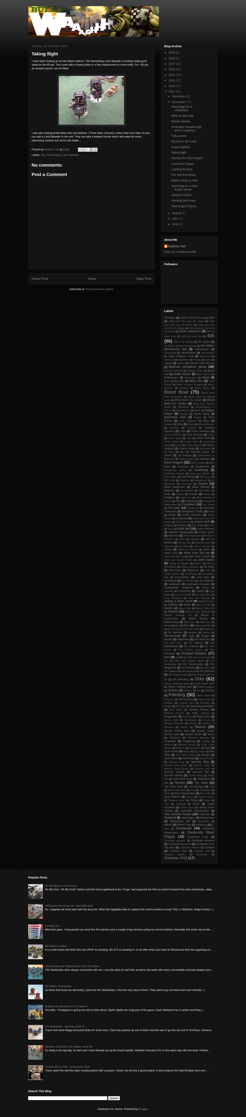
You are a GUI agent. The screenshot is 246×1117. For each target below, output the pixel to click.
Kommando (191, 574)
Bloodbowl (183, 407)
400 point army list (191, 336)
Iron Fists (183, 546)
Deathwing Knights (174, 473)
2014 (172, 80)
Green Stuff (202, 521)
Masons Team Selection (198, 611)
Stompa (205, 754)
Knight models (172, 574)
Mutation (192, 632)
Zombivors (202, 854)
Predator (168, 703)
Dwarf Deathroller (174, 487)
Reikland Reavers (174, 713)
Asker (208, 359)
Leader (205, 587)
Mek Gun (205, 622)
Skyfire (210, 734)
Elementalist (187, 490)
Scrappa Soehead (173, 723)
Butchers (174, 428)
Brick (180, 424)
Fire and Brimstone (183, 174)
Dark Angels (54, 154)
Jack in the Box (202, 546)
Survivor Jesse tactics (176, 768)
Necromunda (172, 635)
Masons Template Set (178, 615)
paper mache (204, 695)
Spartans (180, 748)
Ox (198, 690)
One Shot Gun (202, 639)
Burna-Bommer (206, 424)
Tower (167, 793)
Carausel (191, 428)
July (175, 218)
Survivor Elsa (200, 761)
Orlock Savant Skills (204, 683)
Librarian (168, 591)
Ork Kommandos (193, 664)
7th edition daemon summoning (180, 346)
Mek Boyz (189, 622)
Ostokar (188, 690)
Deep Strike (170, 477)
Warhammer (207, 817)
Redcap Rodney (199, 709)
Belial (205, 377)
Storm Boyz (170, 758)
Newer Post (40, 278)
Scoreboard (191, 720)
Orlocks (173, 690)
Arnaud (197, 359)
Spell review (171, 751)
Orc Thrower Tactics (191, 650)
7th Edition (204, 341)
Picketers (169, 699)
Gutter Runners (205, 528)
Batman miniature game (188, 367)
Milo (177, 625)
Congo (178, 445)
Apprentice (183, 359)
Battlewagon (171, 377)
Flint (178, 501)
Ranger (168, 706)
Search (192, 723)
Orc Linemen (191, 646)
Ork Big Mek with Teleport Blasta (184, 661)
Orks (199, 678)
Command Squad (182, 163)
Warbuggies (188, 817)
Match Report (198, 618)
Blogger (143, 1108)
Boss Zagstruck (188, 421)
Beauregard (190, 377)
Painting (176, 694)
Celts (183, 431)
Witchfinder (203, 821)
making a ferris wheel (178, 601)
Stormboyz (188, 758)
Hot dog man (184, 542)
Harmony (173, 535)
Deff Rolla (169, 480)
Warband (170, 817)
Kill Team (209, 566)
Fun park (174, 507)
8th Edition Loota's (56, 946)
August (177, 213)
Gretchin (182, 525)
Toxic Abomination (184, 793)
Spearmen (194, 748)
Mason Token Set (205, 608)
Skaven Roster (193, 734)
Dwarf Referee (200, 487)
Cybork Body (186, 448)
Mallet (187, 604)
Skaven (200, 727)
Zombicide (184, 828)
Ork (177, 657)
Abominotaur (208, 353)
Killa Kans (175, 570)
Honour (195, 539)
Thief (211, 786)
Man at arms (203, 605)
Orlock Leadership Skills (176, 683)
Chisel (211, 434)
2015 (172, 75)
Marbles (168, 608)
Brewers (168, 424)
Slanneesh (175, 738)
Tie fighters (205, 790)
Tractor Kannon (206, 797)
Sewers (184, 727)
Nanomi (207, 632)
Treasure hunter (176, 800)
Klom (207, 570)
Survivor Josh (202, 768)
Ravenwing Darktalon (202, 706)
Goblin (172, 514)
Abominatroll (188, 352)
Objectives (183, 639)
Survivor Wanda (173, 775)
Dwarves (169, 490)
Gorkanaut (182, 518)
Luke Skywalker (173, 598)
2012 (172, 91)
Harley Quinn (206, 532)
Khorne (198, 563)
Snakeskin (170, 741)
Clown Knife (203, 438)
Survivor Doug (177, 762)
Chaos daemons (200, 431)
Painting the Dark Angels (187, 158)
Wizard (168, 824)
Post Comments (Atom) (99, 289)
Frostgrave (188, 504)
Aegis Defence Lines (181, 356)
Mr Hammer (175, 632)
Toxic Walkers (172, 796)
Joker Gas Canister (199, 556)
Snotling (206, 741)
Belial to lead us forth (184, 180)
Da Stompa (185, 455)
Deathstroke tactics (175, 470)
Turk (166, 804)
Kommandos (182, 577)
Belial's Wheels (181, 121)
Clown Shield (171, 441)
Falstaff (193, 494)
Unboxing (181, 804)
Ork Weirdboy (181, 679)
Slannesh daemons (198, 738)
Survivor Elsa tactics (175, 765)
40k (43, 154)
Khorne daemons (190, 567)
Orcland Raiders (194, 653)
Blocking (184, 388)
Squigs (186, 751)
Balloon (181, 363)
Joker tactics (206, 559)
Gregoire (168, 525)
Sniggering (189, 741)
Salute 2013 (203, 716)
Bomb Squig (201, 413)
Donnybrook (200, 480)
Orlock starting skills (180, 686)
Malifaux (173, 604)
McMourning (171, 622)
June (175, 224)
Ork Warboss (206, 671)
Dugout (202, 483)
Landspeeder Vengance (178, 587)
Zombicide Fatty (197, 837)
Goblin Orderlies (192, 514)
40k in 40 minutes (183, 342)
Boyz (206, 420)
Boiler (197, 410)
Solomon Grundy (187, 744)
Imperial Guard (203, 542)
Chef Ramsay (195, 434)
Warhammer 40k (180, 821)
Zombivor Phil (202, 851)
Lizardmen (184, 591)
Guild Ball (183, 528)
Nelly (191, 635)
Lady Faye (202, 577)
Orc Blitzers (196, 642)
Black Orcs (196, 381)
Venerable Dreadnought (195, 810)
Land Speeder (70, 154)
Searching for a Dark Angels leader (184, 187)
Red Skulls (176, 709)
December (179, 96)
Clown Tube (191, 441)
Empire (180, 494)
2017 (172, 63)
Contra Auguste (194, 445)
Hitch (182, 539)
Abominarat (170, 353)
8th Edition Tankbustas (58, 986)
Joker (206, 549)
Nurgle (205, 635)
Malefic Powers (206, 601)
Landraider (174, 584)
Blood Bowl (176, 392)
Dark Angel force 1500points (182, 108)
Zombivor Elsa (178, 851)
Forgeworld (191, 501)
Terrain (179, 783)
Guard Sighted (180, 147)
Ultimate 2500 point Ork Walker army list (68, 1046)
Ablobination (202, 349)
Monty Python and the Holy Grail (181, 629)
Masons (173, 611)
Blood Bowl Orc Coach (188, 400)
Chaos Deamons (173, 434)
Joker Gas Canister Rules (178, 560)
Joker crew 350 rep (174, 556)
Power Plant (204, 699)
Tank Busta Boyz (182, 778)
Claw (189, 438)
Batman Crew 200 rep (201, 363)
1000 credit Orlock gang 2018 (197, 317)
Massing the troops (183, 200)
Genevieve (192, 508)
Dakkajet (205, 458)
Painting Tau (52, 925)
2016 (172, 69)
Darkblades (183, 466)
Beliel (167, 381)
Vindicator (204, 814)
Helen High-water (192, 535)
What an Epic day (182, 115)
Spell (207, 747)
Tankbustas (203, 778)
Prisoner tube (186, 703)
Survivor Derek (206, 758)
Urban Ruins (187, 807)
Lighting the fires (181, 169)
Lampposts (170, 580)
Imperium (169, 546)
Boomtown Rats (175, 417)
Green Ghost (182, 522)
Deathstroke (202, 466)
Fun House (208, 504)
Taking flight (178, 152)
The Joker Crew (173, 786)
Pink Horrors (185, 699)
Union (196, 804)
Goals (211, 511)
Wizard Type (184, 824)
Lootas (200, 591)
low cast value (203, 594)
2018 (172, 58)
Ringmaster (170, 716)
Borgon (198, 417)
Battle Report (182, 374)
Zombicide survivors (179, 844)
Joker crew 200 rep (197, 552)
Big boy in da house (183, 141)
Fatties (206, 494)
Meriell (167, 625)
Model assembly (202, 625)
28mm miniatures (190, 331)
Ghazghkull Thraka (192, 511)
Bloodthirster (183, 410)
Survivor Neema (174, 772)
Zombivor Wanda (174, 854)
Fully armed (178, 135)
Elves (167, 494)
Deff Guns (205, 477)
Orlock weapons (205, 687)
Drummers (186, 484)
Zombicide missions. (175, 840)
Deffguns (184, 480)
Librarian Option (181, 195)
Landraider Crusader (198, 584)
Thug (193, 790)
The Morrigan (196, 786)
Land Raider (188, 580)
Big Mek (179, 381)
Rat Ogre (180, 706)
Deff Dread (188, 476)
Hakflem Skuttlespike (181, 532)
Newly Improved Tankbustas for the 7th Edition (72, 966)
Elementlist (204, 490)
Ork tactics (205, 667)
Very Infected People (177, 814)
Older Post (143, 278)
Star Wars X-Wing (186, 755)
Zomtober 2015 (175, 858)
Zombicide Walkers (190, 847)
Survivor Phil (201, 772)
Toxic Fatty (205, 793)
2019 (172, 52)
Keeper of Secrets (179, 563)
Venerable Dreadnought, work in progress (186, 128)
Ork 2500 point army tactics (197, 657)
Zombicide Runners (202, 840)
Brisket (190, 424)
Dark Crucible (198, 463)
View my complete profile (180, 251)
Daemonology (187, 459)
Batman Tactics (195, 370)
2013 (172, 86)
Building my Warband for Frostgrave (66, 1006)
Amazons (169, 359)
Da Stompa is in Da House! (61, 885)
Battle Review (203, 374)
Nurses (168, 639)
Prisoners (205, 703)
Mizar (186, 625)
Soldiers (168, 744)
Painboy (209, 690)
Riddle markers (200, 713)
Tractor (189, 797)
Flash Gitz (185, 497)
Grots (170, 529)
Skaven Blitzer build (176, 730)
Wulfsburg (201, 824)
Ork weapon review (178, 674)
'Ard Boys (169, 317)
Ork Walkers (170, 671)
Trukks (207, 800)
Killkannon (193, 570)
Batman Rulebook (173, 370)
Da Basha (205, 448)
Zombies (209, 847)
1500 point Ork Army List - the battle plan (69, 905)
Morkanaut (209, 629)
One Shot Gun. (173, 643)
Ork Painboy (188, 667)
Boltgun (184, 414)
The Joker (201, 782)
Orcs (167, 657)
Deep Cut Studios (200, 473)
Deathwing (201, 470)
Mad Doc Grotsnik (198, 598)
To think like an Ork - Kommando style (67, 1066)
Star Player (199, 751)
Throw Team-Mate (177, 790)
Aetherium (205, 356)
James (168, 549)
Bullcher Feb (177, 246)
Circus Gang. (175, 438)
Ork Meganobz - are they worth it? (65, 1026)
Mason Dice (185, 608)
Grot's (211, 525)
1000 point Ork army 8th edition (186, 321)
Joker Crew (171, 553)
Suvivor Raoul (195, 775)
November (179, 102)
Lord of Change (183, 594)
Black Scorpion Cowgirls (190, 384)
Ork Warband (188, 671)
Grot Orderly (198, 525)
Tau (166, 783)
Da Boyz (169, 452)
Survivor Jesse (202, 765)
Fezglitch (169, 497)
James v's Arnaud (188, 549)
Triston (194, 800)
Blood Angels (202, 388)
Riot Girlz (187, 716)
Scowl (206, 720)
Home (92, 278)
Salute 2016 (171, 720)
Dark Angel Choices (183, 206)
